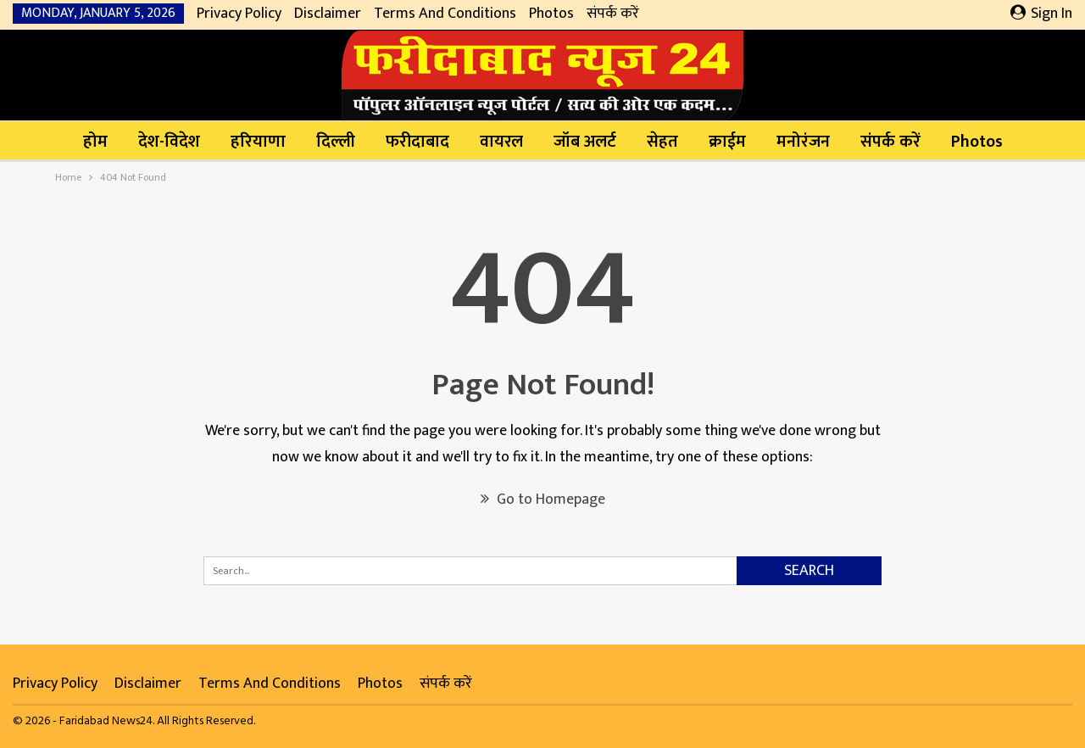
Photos (551, 13)
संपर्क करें (613, 13)
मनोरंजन (803, 141)
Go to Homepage (543, 499)
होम (95, 141)
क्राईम (727, 141)
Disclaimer (327, 13)
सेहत (662, 141)
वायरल (501, 141)
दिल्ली (335, 141)
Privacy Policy (239, 13)
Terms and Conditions (445, 13)
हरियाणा (258, 141)
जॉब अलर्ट (585, 141)
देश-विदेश (169, 141)
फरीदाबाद (417, 141)
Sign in (1041, 13)
